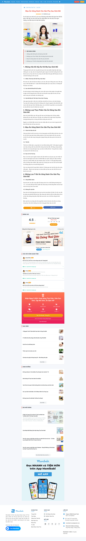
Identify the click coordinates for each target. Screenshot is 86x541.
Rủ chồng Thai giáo (49, 514)
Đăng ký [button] (82, 1)
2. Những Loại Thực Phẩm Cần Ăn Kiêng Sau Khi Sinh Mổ (39, 56)
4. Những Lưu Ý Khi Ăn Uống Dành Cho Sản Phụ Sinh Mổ (39, 61)
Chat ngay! (39, 249)
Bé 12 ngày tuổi (28, 283)
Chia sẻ (53, 207)
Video (41, 1)
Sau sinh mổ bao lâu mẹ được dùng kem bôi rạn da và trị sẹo (35, 287)
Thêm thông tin (46, 249)
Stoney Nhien (29, 257)
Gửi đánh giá (54, 224)
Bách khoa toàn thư (30, 7)
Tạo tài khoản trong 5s (43, 315)
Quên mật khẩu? (43, 321)
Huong (28, 270)
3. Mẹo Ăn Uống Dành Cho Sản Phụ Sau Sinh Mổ (37, 58)
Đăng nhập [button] (77, 1)
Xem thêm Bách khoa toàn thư (43, 455)
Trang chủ (13, 1)
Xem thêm (43, 362)
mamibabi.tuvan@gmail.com (73, 523)
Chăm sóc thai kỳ (24, 1)
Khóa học (37, 1)
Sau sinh (38, 7)
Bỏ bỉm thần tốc (49, 516)
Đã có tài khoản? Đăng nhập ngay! (43, 318)
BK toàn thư (49, 1)
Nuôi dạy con (31, 1)
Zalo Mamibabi (12, 528)
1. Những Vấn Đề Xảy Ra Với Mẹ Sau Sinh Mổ (36, 54)
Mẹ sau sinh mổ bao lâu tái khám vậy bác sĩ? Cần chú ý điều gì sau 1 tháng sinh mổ (40, 275)
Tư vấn (45, 1)
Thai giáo (18, 1)
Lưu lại (33, 208)
